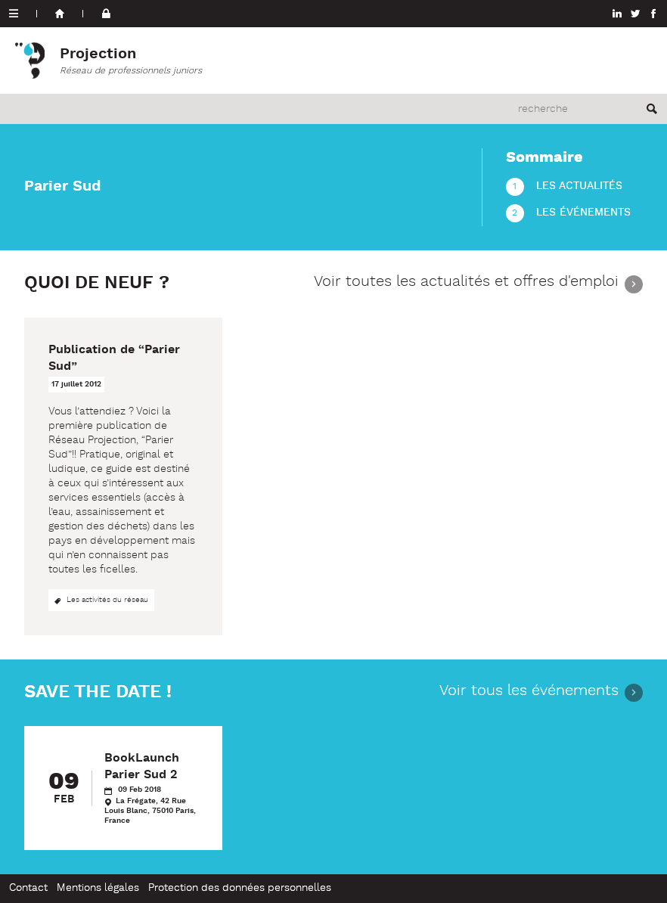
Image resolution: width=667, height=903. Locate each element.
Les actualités (579, 186)
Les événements (583, 213)
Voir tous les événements (529, 692)
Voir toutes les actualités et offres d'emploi (466, 283)
